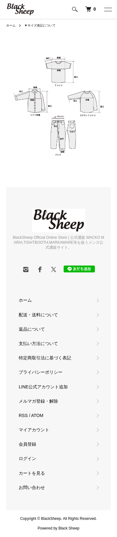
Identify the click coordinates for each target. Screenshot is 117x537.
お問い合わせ (32, 487)
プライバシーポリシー (40, 372)
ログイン (27, 458)
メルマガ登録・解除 (38, 401)
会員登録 (27, 444)
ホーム (11, 25)
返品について (32, 329)
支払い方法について (38, 343)
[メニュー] (107, 9)
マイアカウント (34, 429)
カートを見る (32, 473)
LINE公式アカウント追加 (43, 386)
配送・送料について (38, 314)
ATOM (37, 415)
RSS (23, 415)
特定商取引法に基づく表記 (45, 357)
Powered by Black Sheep (58, 528)
